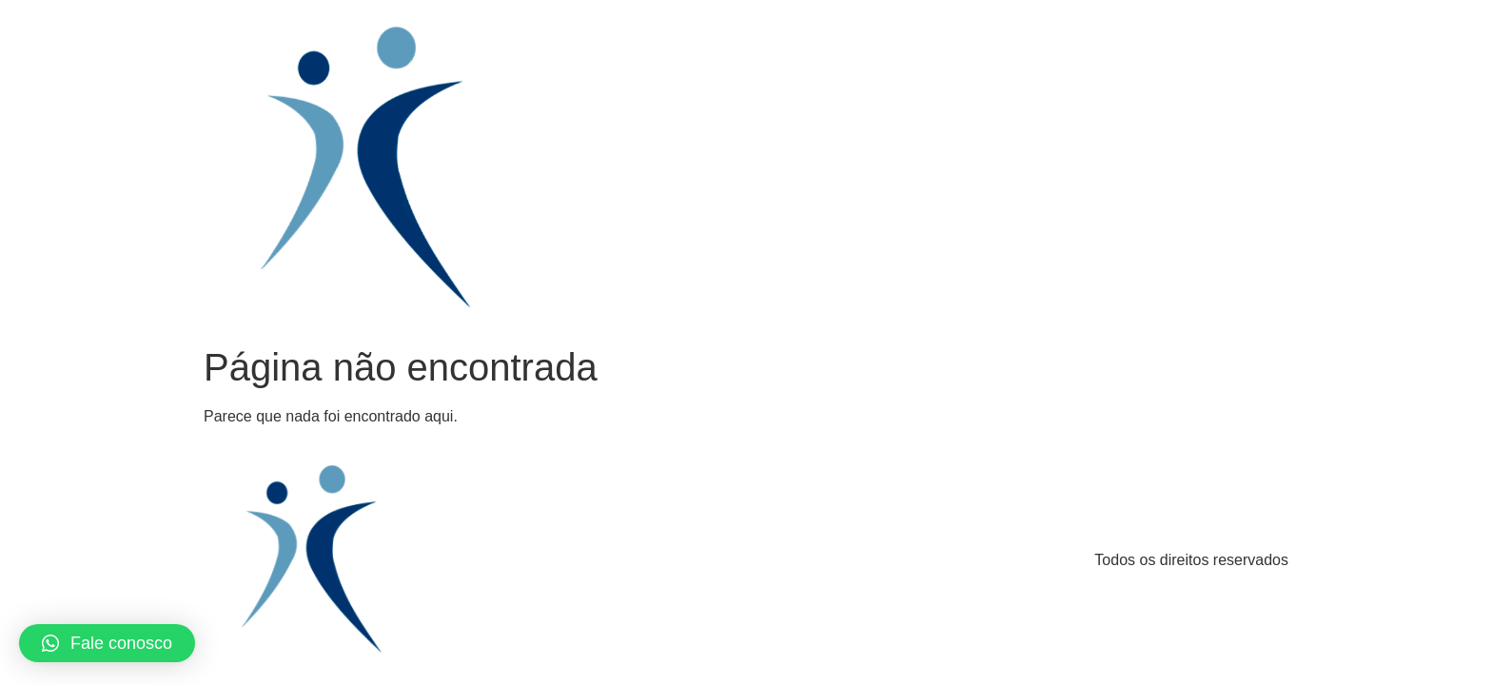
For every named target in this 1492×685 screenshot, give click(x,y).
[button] (107, 643)
